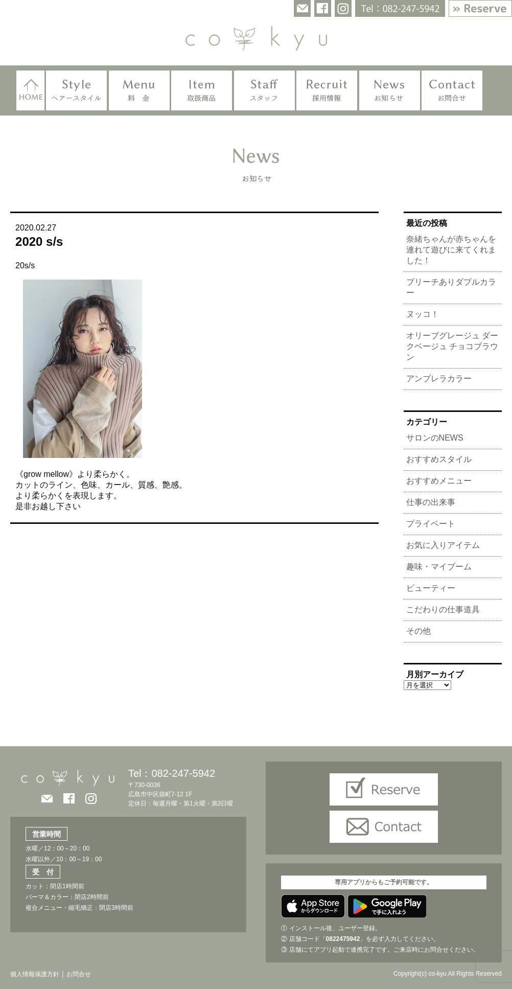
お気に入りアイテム (443, 545)
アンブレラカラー (439, 378)
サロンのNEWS (434, 437)
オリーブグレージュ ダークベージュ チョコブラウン (452, 346)
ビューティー (430, 588)
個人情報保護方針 (34, 974)
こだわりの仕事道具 (443, 609)
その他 (418, 631)
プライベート (430, 523)
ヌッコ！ (422, 314)
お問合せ (78, 974)
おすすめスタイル (439, 459)
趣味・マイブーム (439, 566)
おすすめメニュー (439, 480)
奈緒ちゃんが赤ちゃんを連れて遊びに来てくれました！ (451, 250)
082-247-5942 (183, 773)
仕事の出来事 (430, 502)
